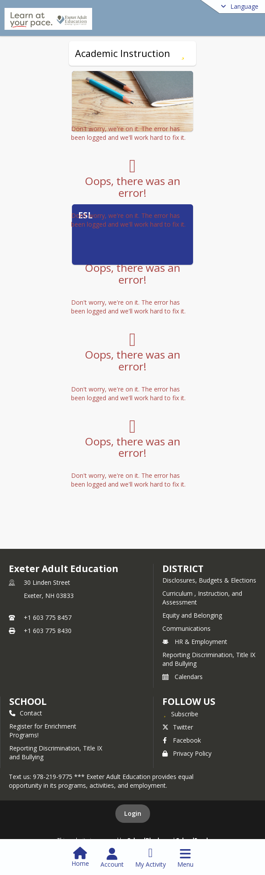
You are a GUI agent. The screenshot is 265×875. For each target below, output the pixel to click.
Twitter (177, 727)
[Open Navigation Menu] (185, 858)
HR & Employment (194, 641)
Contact (25, 713)
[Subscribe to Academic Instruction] (182, 53)
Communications (186, 628)
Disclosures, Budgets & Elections (209, 580)
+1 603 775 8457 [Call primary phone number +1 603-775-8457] (48, 617)
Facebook (181, 740)
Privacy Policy (186, 753)
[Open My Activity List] (150, 858)
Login (132, 813)
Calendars (182, 676)
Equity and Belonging (192, 615)
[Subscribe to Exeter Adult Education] (180, 713)
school (28, 701)
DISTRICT (183, 568)
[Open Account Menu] (112, 858)
